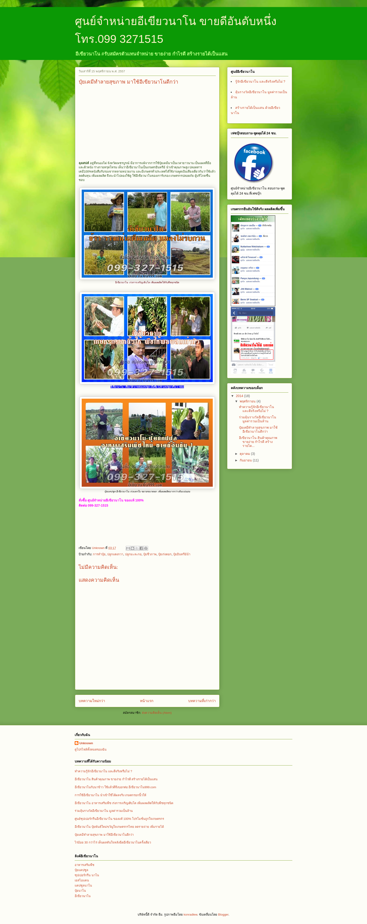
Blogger (223, 914)
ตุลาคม (245, 454)
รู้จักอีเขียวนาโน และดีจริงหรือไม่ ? (260, 81)
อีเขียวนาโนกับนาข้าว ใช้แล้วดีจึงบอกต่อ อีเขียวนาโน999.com (115, 787)
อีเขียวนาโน (83, 896)
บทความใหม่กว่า (92, 701)
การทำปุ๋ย (99, 554)
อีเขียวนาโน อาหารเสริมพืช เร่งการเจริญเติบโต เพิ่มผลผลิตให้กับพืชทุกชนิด (124, 803)
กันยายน (246, 460)
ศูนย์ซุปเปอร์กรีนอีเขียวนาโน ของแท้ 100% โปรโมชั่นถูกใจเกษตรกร (119, 819)
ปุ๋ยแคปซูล (81, 870)
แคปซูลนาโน (83, 885)
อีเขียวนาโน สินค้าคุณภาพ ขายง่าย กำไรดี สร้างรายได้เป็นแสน (116, 779)
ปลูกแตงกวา (115, 554)
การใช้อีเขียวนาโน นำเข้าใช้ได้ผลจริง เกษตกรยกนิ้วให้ (110, 795)
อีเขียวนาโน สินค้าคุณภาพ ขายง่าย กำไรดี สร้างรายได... (258, 442)
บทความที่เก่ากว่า (202, 701)
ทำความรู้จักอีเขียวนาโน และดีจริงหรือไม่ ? (256, 409)
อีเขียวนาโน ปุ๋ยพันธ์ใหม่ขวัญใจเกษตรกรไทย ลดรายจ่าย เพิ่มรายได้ (119, 826)
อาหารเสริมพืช (84, 865)
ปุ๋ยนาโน (80, 890)
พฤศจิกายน (248, 401)
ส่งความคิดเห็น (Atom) (157, 712)
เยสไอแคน (82, 880)
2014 (240, 396)
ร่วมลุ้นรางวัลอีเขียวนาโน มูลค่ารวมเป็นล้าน (257, 419)
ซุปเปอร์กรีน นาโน (87, 875)
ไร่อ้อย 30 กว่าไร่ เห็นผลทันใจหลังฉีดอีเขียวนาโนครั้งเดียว (113, 842)
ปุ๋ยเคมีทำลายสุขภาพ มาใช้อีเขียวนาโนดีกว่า (258, 429)
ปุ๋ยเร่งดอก (165, 554)
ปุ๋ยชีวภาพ (150, 554)
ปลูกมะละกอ (133, 554)
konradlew (190, 914)
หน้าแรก (146, 701)
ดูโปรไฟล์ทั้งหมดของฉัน (90, 749)
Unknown (86, 743)
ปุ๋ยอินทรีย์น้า (181, 554)
